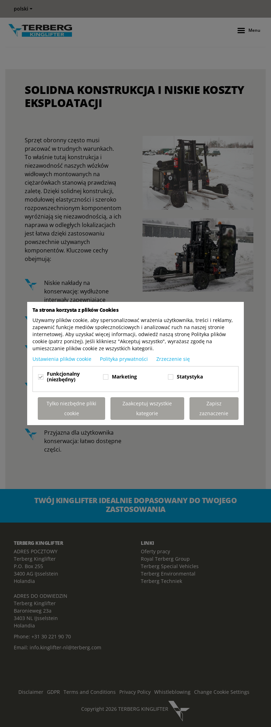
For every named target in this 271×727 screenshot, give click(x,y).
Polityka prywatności (124, 359)
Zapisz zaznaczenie (213, 408)
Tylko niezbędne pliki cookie (71, 408)
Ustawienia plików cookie (62, 359)
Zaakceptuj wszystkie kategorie (147, 408)
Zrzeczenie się (173, 359)
